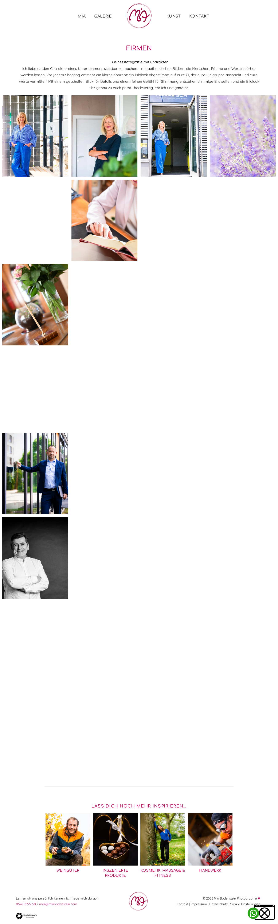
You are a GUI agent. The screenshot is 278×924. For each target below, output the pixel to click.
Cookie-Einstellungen (245, 904)
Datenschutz (218, 904)
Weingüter (67, 871)
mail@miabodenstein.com (58, 904)
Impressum (199, 904)
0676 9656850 (26, 904)
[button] (264, 912)
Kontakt (182, 904)
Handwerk (210, 871)
